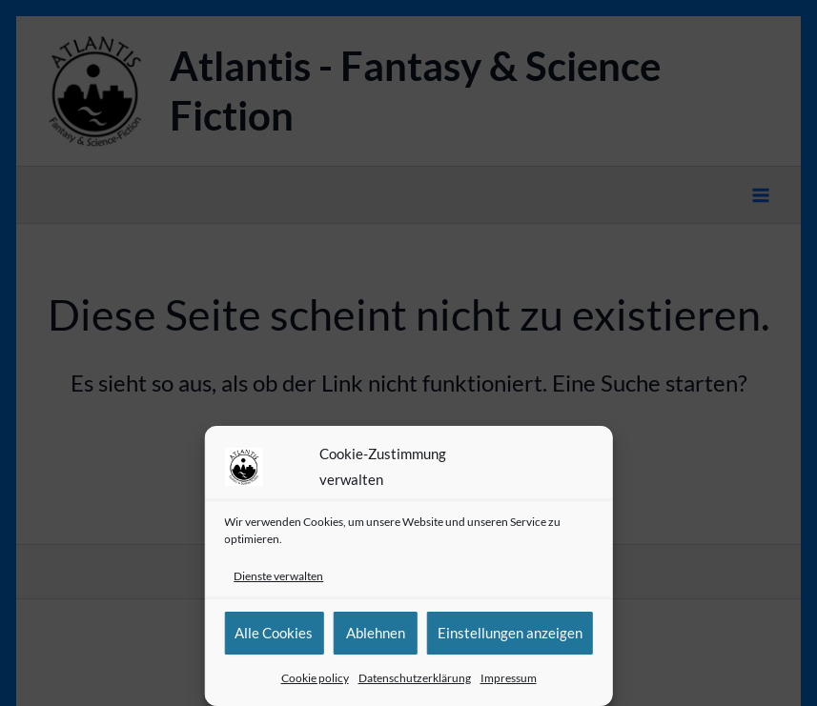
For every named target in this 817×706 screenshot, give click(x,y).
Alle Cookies (274, 632)
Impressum (508, 678)
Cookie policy (315, 678)
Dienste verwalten (278, 576)
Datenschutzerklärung (414, 678)
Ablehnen (375, 632)
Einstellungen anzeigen (510, 632)
